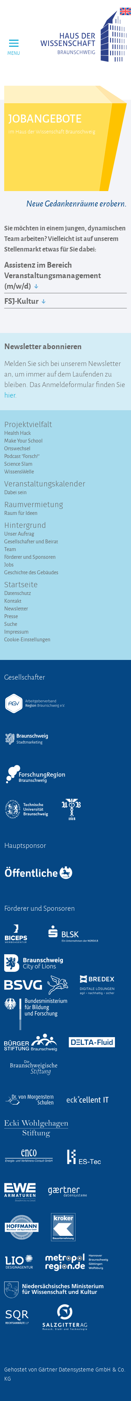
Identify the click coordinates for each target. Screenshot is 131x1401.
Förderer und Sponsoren (30, 557)
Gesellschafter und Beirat (31, 541)
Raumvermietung (33, 505)
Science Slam (18, 463)
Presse (11, 616)
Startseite (21, 585)
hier (9, 394)
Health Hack (17, 433)
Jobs (9, 564)
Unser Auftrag (19, 533)
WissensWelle (19, 471)
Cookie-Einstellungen (27, 639)
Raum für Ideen (20, 513)
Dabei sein (15, 492)
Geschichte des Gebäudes (31, 572)
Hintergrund (25, 525)
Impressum (16, 631)
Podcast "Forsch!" (21, 456)
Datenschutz (17, 593)
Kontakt (12, 600)
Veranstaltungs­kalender (44, 484)
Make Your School (23, 440)
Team (10, 549)
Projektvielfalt (28, 424)
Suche (10, 624)
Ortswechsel (17, 448)
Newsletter (16, 608)
